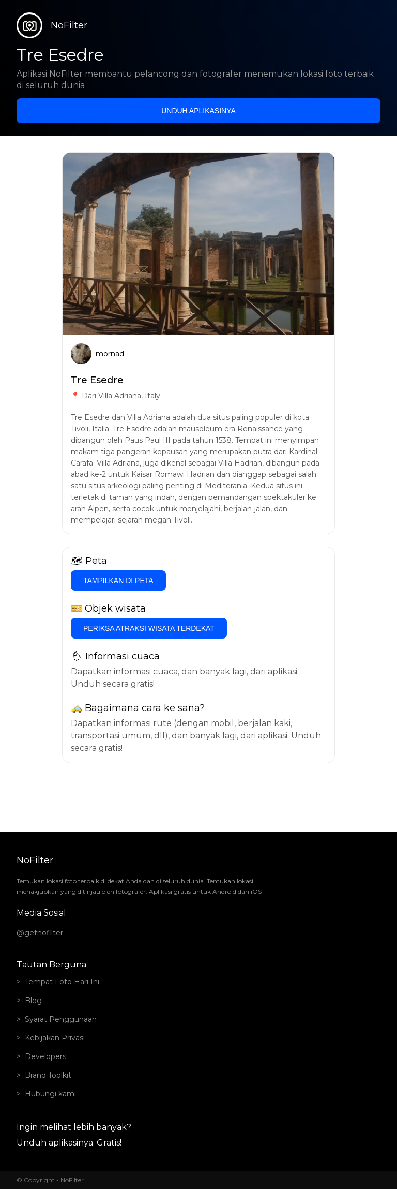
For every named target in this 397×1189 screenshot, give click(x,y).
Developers (45, 1056)
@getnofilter (40, 932)
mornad (110, 353)
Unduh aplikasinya (198, 111)
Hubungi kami (50, 1093)
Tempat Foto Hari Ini (62, 982)
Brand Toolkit (48, 1075)
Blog (33, 1000)
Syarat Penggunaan (61, 1019)
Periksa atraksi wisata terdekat (149, 628)
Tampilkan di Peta (118, 580)
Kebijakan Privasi (55, 1037)
